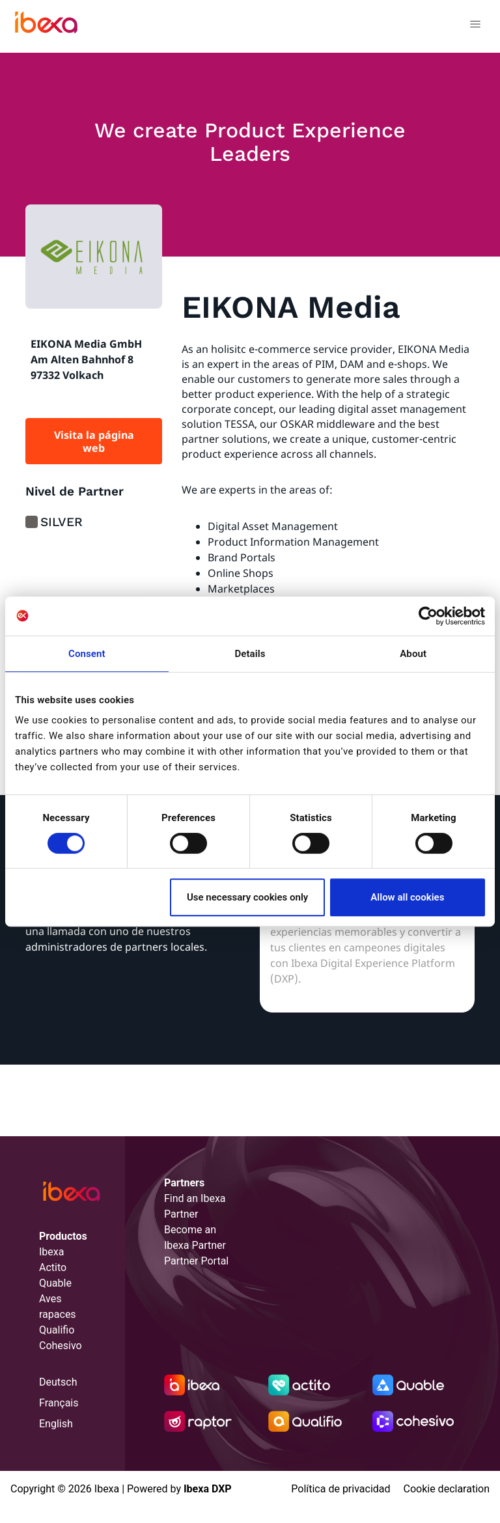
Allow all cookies (407, 897)
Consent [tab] (86, 654)
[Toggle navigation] (475, 26)
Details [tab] (249, 654)
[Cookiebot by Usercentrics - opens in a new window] (428, 616)
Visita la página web (94, 441)
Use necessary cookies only (247, 897)
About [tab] (413, 654)
